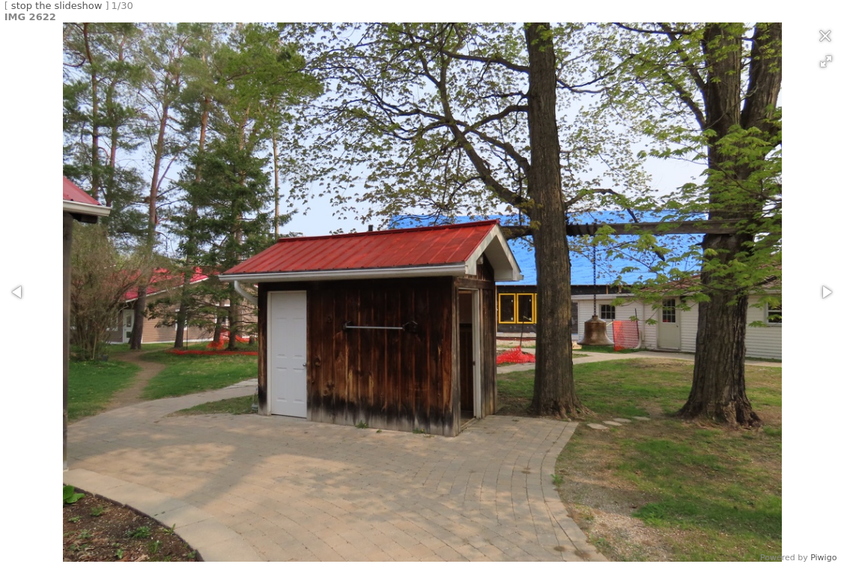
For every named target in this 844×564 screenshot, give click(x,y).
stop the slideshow (57, 5)
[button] (826, 61)
